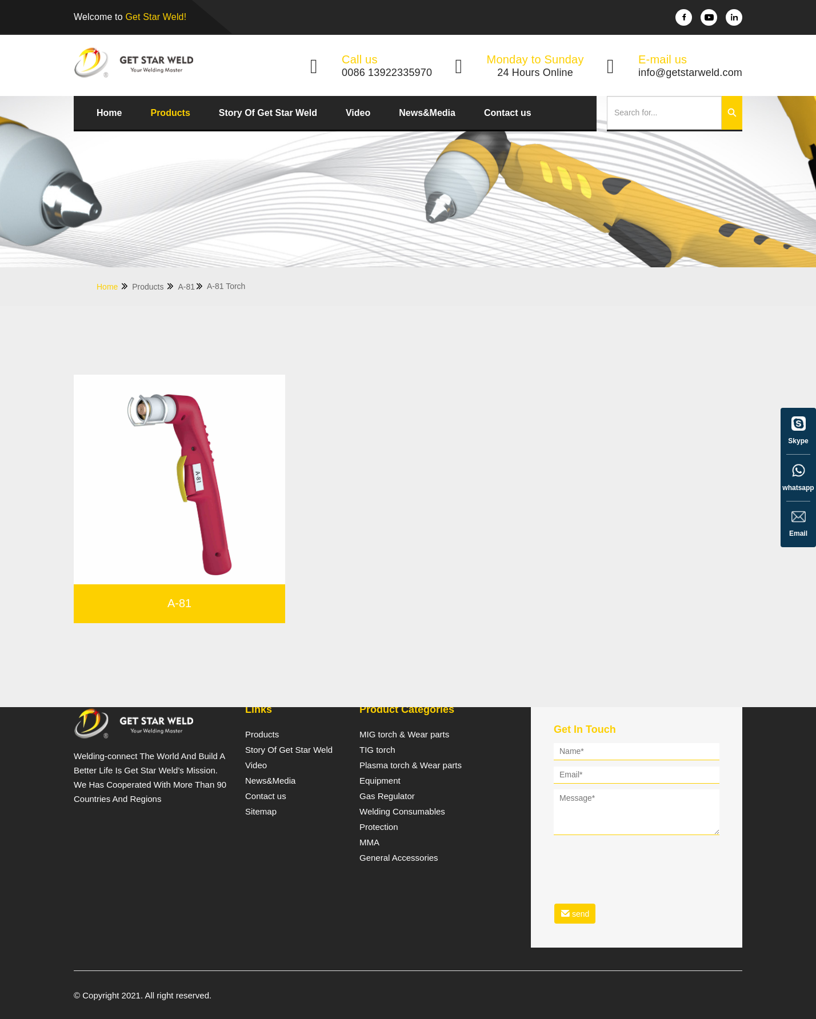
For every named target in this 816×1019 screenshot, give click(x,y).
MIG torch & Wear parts (404, 734)
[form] (636, 835)
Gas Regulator (387, 796)
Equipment (380, 780)
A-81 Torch (226, 286)
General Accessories (398, 857)
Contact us (507, 113)
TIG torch (377, 750)
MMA (369, 842)
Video (358, 113)
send (575, 913)
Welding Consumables (402, 811)
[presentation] (640, 862)
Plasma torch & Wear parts (410, 765)
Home (109, 113)
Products (170, 113)
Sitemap (261, 811)
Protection (378, 827)
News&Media (427, 113)
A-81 (191, 286)
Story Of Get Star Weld (268, 113)
